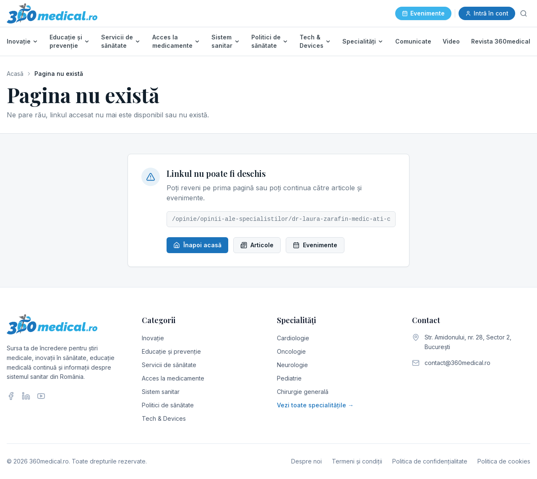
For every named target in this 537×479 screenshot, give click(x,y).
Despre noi (306, 461)
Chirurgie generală (302, 391)
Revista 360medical (500, 41)
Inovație (19, 41)
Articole (257, 245)
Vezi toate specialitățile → (315, 405)
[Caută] (523, 13)
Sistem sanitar (221, 41)
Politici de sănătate (266, 41)
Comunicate (413, 41)
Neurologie (292, 364)
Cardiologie (293, 338)
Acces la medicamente (172, 41)
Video (451, 41)
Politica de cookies (503, 461)
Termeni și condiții (357, 461)
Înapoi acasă (197, 245)
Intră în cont (486, 13)
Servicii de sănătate (117, 41)
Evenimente (423, 13)
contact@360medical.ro (457, 362)
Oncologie (291, 351)
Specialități (359, 41)
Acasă (15, 73)
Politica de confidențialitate (429, 461)
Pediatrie (289, 378)
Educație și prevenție (66, 41)
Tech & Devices (311, 41)
